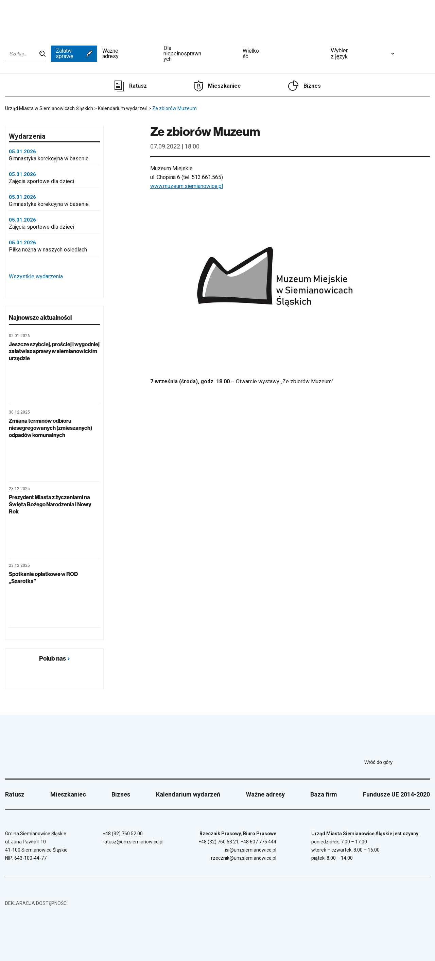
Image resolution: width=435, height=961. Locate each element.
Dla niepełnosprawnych (200, 54)
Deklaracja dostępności (36, 903)
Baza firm (323, 794)
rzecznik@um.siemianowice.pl (243, 858)
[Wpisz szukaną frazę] (25, 54)
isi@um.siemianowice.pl (250, 850)
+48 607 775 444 (258, 841)
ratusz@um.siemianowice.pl (133, 841)
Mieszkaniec (224, 86)
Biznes (312, 86)
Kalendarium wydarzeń (188, 794)
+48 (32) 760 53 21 (218, 841)
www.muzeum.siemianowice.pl (186, 186)
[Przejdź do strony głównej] (23, 19)
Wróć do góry (397, 762)
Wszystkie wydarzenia (54, 277)
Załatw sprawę (74, 53)
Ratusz (138, 86)
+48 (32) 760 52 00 (123, 833)
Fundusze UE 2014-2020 (396, 794)
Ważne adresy (130, 54)
